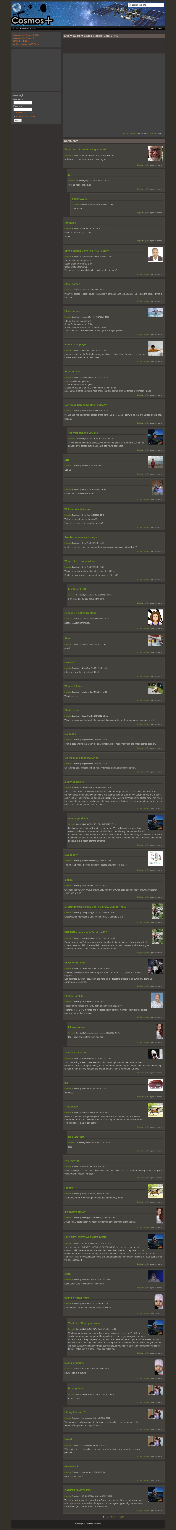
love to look (72, 1466)
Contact (160, 28)
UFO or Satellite (74, 996)
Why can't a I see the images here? (85, 149)
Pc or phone (75, 1388)
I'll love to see (76, 1027)
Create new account (24, 113)
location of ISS (77, 589)
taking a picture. (74, 1363)
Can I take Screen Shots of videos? (86, 405)
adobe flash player (76, 344)
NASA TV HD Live (21, 41)
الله (67, 460)
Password (18, 106)
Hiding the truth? (75, 1412)
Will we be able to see (77, 509)
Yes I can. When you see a (84, 1323)
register (132, 133)
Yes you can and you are (83, 432)
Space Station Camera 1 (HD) (26, 35)
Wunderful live (73, 686)
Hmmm (69, 1187)
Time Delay (71, 1106)
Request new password (26, 116)
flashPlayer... (80, 198)
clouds (69, 880)
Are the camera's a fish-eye (81, 537)
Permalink (68, 155)
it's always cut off (75, 1212)
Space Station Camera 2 (23, 38)
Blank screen (72, 710)
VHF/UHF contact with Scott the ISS (86, 932)
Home (15, 28)
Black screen (72, 284)
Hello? (68, 1439)
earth (68, 1274)
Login (151, 28)
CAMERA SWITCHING (78, 1490)
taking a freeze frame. (77, 1297)
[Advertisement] (113, 47)
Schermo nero (73, 371)
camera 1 (70, 662)
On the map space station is (81, 757)
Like (151, 133)
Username (18, 99)
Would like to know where (80, 561)
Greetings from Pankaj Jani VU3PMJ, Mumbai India (95, 906)
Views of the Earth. (76, 962)
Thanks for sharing (76, 1052)
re (69, 175)
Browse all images (28, 28)
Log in (125, 133)
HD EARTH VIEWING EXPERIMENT (86, 1237)
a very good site (74, 781)
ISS (67, 1082)
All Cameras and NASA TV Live (26, 44)
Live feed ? (71, 854)
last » (121, 1517)
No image (70, 734)
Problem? (70, 222)
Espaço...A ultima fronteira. (81, 613)
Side (67, 638)
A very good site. (78, 818)
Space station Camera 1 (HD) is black (87, 250)
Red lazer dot (76, 1136)
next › (113, 1517)
